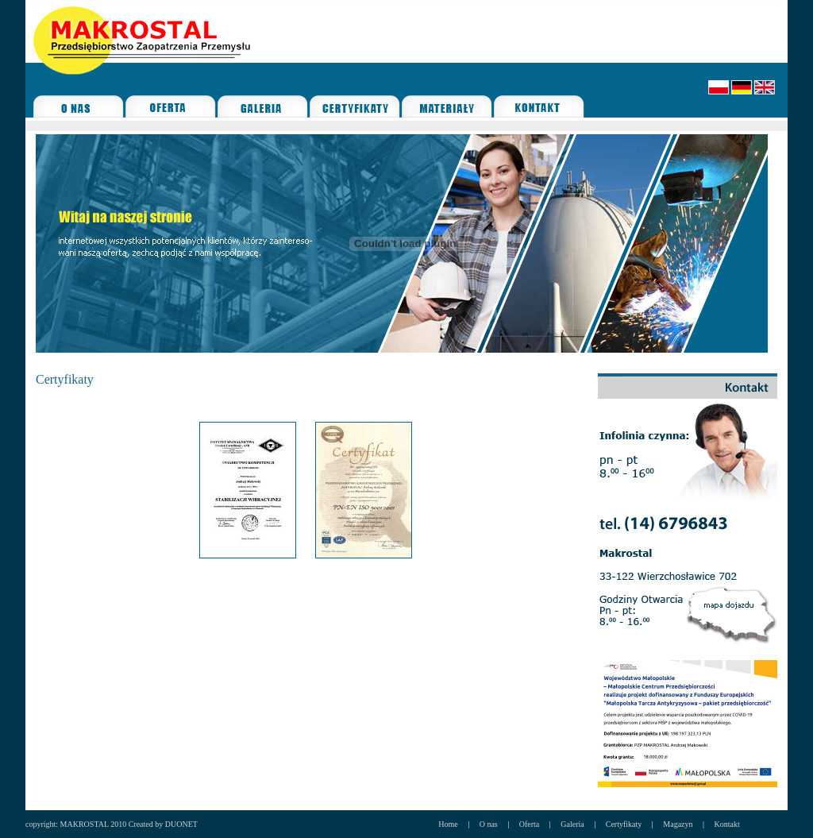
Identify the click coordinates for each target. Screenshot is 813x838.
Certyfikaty (624, 824)
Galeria (572, 824)
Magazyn (677, 824)
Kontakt (727, 824)
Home (447, 824)
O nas (489, 824)
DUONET (181, 824)
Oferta (529, 824)
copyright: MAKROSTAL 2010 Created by (95, 824)
